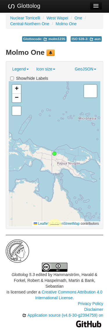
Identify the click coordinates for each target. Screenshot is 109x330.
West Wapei (57, 18)
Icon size (45, 69)
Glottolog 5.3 (23, 274)
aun (95, 39)
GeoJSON (85, 69)
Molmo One (66, 23)
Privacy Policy (90, 303)
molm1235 (54, 39)
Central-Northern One (29, 23)
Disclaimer (93, 309)
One (78, 18)
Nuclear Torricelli (25, 18)
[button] (54, 154)
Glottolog (23, 6)
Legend (20, 69)
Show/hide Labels (29, 78)
